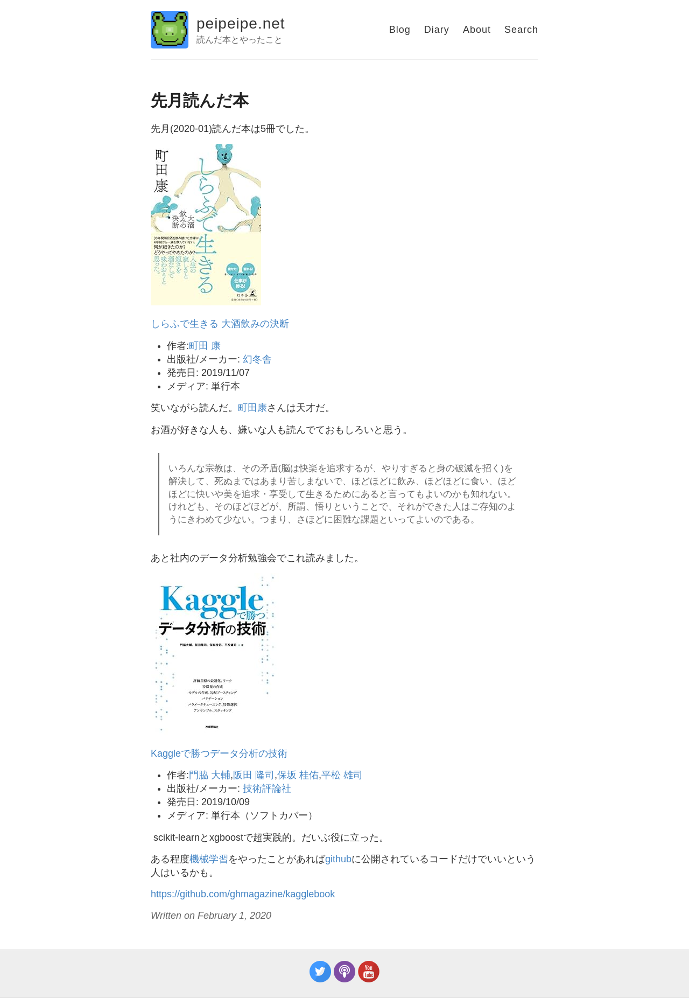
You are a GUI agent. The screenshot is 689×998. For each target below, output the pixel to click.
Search (521, 29)
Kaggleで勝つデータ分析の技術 (219, 753)
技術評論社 (267, 788)
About (477, 29)
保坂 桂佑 (298, 775)
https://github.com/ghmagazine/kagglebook (243, 894)
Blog (400, 29)
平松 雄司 (342, 775)
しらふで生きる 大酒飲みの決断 (220, 323)
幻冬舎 (257, 359)
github (338, 859)
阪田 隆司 (254, 775)
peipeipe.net (240, 23)
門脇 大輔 (209, 775)
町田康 (252, 407)
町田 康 (205, 345)
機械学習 (208, 859)
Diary (436, 29)
